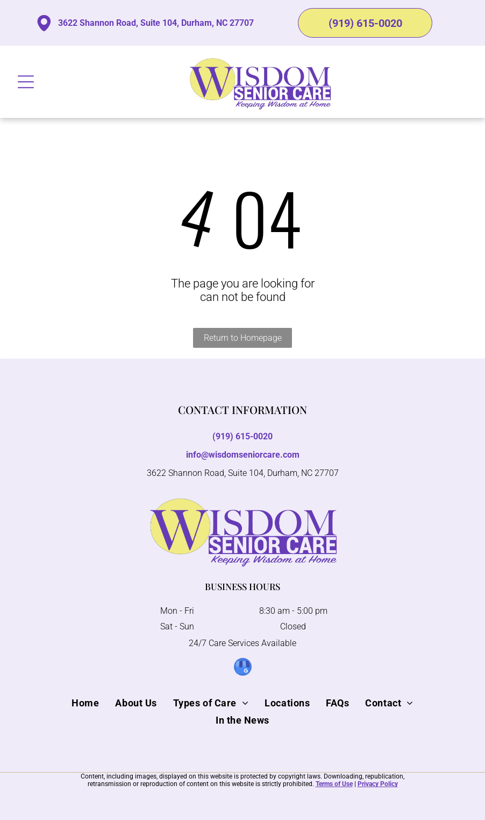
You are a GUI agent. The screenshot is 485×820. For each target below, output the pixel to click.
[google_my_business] (243, 668)
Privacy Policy (378, 784)
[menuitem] (85, 702)
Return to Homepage (243, 338)
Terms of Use (334, 784)
